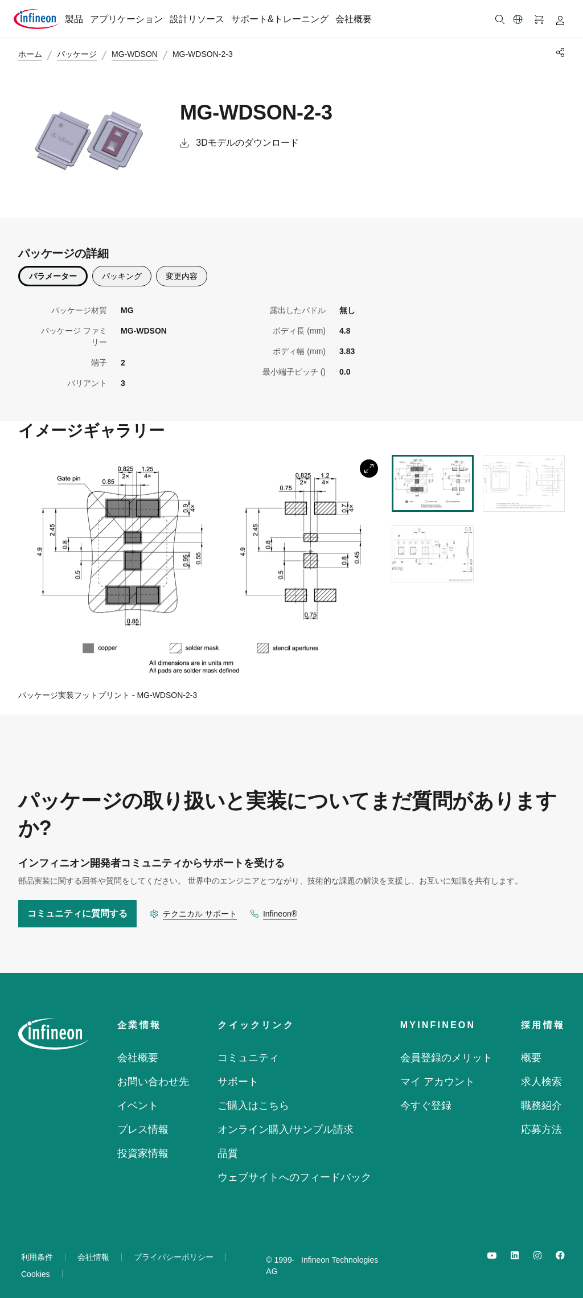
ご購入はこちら (253, 1098)
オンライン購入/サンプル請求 (285, 1122)
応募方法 (541, 1122)
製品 (74, 19)
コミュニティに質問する (77, 906)
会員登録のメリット (446, 1050)
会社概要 (353, 19)
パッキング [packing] (122, 268)
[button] (518, 19)
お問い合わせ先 (153, 1074)
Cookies (35, 1266)
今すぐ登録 (425, 1098)
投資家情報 (143, 1146)
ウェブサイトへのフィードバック (294, 1170)
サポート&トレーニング (280, 19)
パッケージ (82, 55)
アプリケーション (126, 19)
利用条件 (37, 1249)
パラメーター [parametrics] (53, 268)
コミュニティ (248, 1050)
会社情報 (93, 1249)
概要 (531, 1050)
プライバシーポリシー (174, 1249)
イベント (137, 1098)
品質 (227, 1146)
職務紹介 (541, 1098)
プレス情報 (143, 1122)
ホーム (35, 55)
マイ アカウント (437, 1074)
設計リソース (197, 19)
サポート (237, 1074)
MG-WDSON (140, 55)
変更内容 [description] (182, 268)
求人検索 (541, 1074)
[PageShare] (558, 52)
